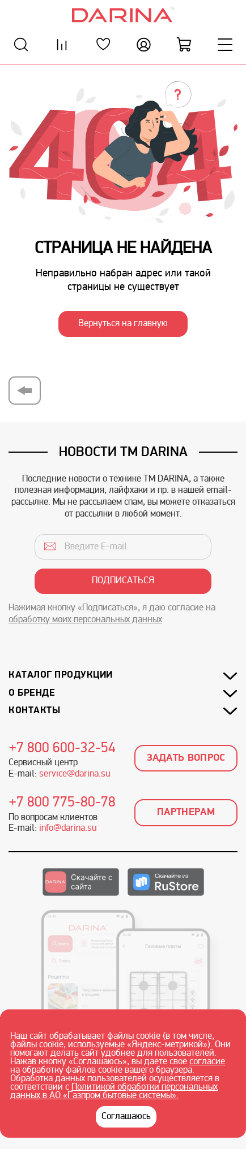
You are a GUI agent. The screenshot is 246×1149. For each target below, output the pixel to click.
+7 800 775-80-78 (62, 803)
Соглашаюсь (126, 1116)
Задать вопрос (186, 758)
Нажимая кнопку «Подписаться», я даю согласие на (112, 614)
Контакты (34, 711)
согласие (207, 1061)
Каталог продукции (61, 675)
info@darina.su (67, 828)
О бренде (32, 693)
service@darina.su (74, 774)
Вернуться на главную (123, 323)
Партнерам (186, 812)
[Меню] (225, 44)
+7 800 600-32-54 (62, 749)
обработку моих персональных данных (85, 620)
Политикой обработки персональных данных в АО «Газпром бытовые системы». (114, 1091)
